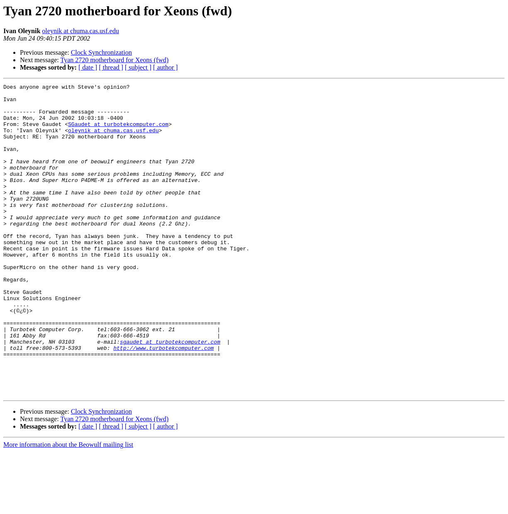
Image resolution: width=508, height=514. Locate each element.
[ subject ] (138, 67)
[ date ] (87, 67)
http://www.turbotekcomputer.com (163, 401)
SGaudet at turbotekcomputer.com (118, 132)
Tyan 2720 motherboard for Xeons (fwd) (114, 59)
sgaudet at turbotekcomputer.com (170, 394)
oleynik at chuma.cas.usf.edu (80, 30)
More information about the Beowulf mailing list (68, 506)
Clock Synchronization (101, 52)
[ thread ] (111, 67)
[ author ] (165, 67)
